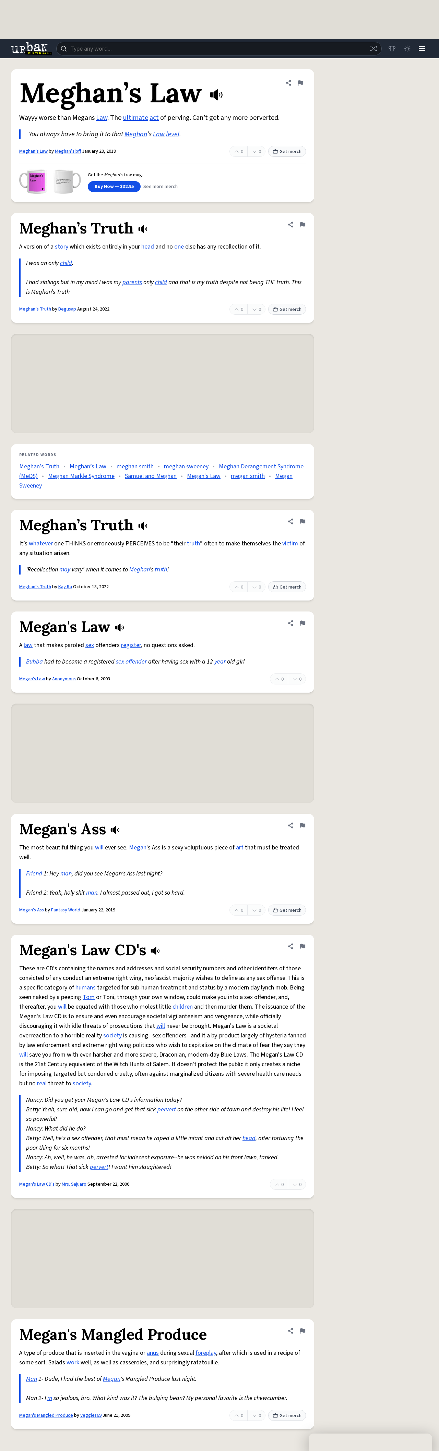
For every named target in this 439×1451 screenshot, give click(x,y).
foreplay (205, 1353)
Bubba (34, 661)
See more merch (160, 186)
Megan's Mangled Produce (46, 1415)
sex (89, 645)
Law (101, 118)
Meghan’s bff (68, 151)
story (61, 246)
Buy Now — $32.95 (114, 186)
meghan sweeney (186, 466)
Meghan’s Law (33, 151)
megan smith (248, 476)
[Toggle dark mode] (407, 48)
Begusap (67, 309)
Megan (137, 847)
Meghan (135, 134)
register (131, 645)
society (112, 1035)
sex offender (131, 661)
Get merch (287, 151)
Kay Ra (65, 586)
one (179, 246)
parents (132, 282)
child (66, 263)
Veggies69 (91, 1415)
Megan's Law (204, 476)
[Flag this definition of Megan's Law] (302, 623)
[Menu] (422, 48)
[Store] (391, 48)
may (64, 569)
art (240, 847)
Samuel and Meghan (151, 476)
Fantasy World (65, 910)
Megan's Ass (31, 910)
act (154, 118)
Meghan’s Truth (35, 309)
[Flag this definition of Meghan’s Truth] (302, 224)
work (73, 1362)
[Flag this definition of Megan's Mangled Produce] (302, 1330)
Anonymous (64, 679)
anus (153, 1353)
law (28, 645)
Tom (89, 997)
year (220, 661)
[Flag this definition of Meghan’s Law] (300, 82)
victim (290, 543)
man (66, 873)
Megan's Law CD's (37, 1184)
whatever (41, 543)
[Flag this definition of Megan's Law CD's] (302, 946)
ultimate (135, 118)
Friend (34, 873)
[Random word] (373, 49)
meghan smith (135, 466)
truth (193, 543)
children (183, 1006)
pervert (166, 1109)
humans (85, 987)
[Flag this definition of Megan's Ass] (302, 825)
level (172, 134)
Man (31, 1379)
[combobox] (218, 48)
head (147, 246)
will (99, 847)
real (42, 1083)
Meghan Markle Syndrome (81, 476)
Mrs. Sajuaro (74, 1184)
